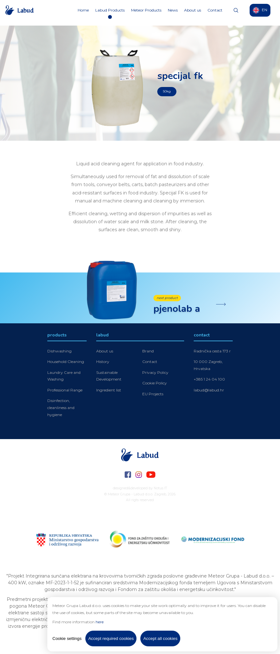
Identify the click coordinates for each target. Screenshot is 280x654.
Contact (214, 12)
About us (192, 12)
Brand (148, 351)
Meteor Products (146, 12)
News (173, 12)
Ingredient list (108, 390)
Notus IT (160, 488)
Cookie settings (67, 638)
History (102, 362)
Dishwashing (59, 351)
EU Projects (152, 394)
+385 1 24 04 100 (209, 379)
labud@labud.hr (209, 390)
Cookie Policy (154, 383)
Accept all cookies (160, 638)
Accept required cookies (111, 638)
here (100, 621)
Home (83, 12)
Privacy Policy (155, 372)
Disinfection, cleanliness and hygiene (60, 408)
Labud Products (110, 12)
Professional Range (64, 390)
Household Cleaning (65, 362)
